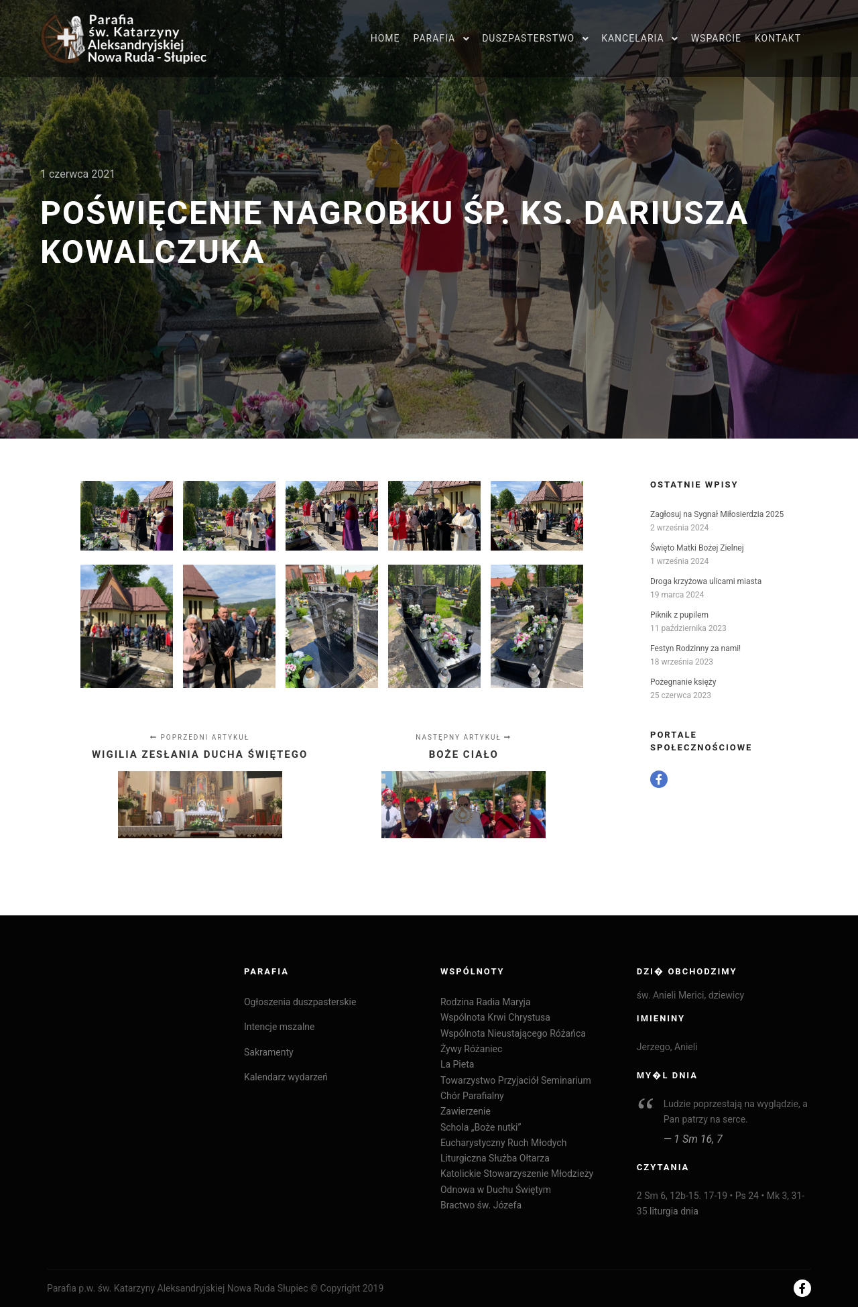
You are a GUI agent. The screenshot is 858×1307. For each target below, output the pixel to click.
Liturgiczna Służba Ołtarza (495, 1158)
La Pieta (457, 1064)
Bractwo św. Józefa (481, 1205)
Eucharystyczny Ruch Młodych (503, 1142)
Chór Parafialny (472, 1095)
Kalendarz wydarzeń (286, 1077)
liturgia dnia (674, 1211)
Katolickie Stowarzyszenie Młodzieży (516, 1173)
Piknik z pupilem (679, 615)
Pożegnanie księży (683, 682)
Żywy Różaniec (471, 1048)
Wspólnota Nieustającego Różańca (513, 1033)
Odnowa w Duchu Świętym (495, 1189)
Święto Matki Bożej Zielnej (697, 548)
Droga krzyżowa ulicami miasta (705, 581)
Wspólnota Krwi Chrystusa (495, 1017)
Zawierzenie (465, 1111)
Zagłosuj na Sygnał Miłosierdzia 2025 (717, 514)
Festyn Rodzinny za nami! (695, 648)
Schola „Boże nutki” (481, 1127)
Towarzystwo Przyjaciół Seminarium (515, 1080)
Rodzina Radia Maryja (485, 1002)
